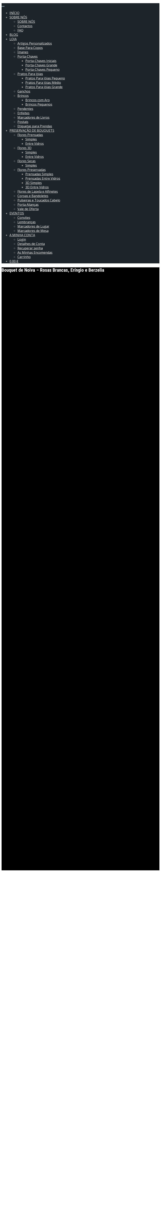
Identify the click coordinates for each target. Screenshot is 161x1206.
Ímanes (22, 52)
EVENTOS (17, 213)
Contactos (24, 26)
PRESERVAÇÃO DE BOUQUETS (32, 130)
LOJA (13, 39)
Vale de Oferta (28, 209)
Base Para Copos (30, 48)
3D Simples (33, 183)
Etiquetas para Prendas (34, 126)
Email (7, 1183)
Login (21, 239)
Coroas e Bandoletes (32, 196)
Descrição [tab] (17, 1020)
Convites (23, 217)
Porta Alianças (28, 204)
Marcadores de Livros (33, 117)
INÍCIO (14, 13)
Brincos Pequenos (38, 104)
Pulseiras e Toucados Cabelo (38, 200)
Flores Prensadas (30, 135)
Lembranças (26, 222)
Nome (7, 1175)
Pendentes (25, 109)
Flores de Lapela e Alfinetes (37, 191)
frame (40, 970)
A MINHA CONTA (22, 235)
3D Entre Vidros (37, 187)
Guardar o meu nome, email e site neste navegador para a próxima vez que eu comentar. (72, 1191)
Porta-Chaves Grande (41, 65)
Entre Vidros (34, 143)
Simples (31, 139)
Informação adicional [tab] (26, 1025)
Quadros (92, 970)
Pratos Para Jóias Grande (44, 87)
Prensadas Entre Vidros (42, 178)
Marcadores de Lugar (33, 226)
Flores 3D (24, 148)
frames (51, 970)
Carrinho (24, 257)
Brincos (23, 95)
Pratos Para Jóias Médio (43, 82)
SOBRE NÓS (18, 17)
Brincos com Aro (37, 100)
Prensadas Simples (39, 174)
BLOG (14, 34)
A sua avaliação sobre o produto (27, 1168)
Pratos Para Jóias (30, 74)
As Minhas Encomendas (34, 252)
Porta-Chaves (27, 56)
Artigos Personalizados (34, 43)
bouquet (16, 970)
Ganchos (23, 91)
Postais (22, 122)
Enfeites (23, 113)
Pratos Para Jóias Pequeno (45, 78)
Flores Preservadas (31, 170)
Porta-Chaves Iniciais (40, 61)
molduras (65, 970)
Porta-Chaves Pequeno (42, 69)
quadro (79, 970)
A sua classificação (16, 1134)
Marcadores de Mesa (33, 231)
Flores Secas (26, 161)
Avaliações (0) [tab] (21, 1030)
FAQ (20, 30)
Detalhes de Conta (31, 244)
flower (29, 970)
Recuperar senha (30, 248)
